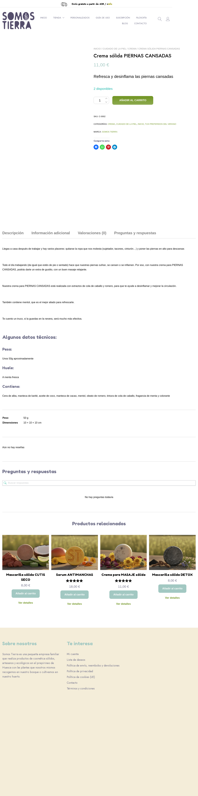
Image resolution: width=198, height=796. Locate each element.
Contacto (163, 23)
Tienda (68, 17)
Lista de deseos (76, 626)
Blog (167, 17)
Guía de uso (114, 17)
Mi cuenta (73, 620)
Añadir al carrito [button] (25, 543)
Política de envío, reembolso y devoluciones (93, 632)
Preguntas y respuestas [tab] (135, 183)
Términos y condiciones (81, 654)
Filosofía (152, 17)
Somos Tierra (109, 132)
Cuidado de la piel (114, 48)
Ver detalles (25, 553)
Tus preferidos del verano (160, 124)
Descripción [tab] (13, 183)
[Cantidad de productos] (101, 100)
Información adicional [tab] (50, 183)
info (123, 4)
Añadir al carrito (132, 100)
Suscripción (134, 17)
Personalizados (90, 17)
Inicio (54, 17)
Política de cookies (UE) (81, 643)
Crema (132, 48)
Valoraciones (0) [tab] (92, 183)
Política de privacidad (80, 637)
